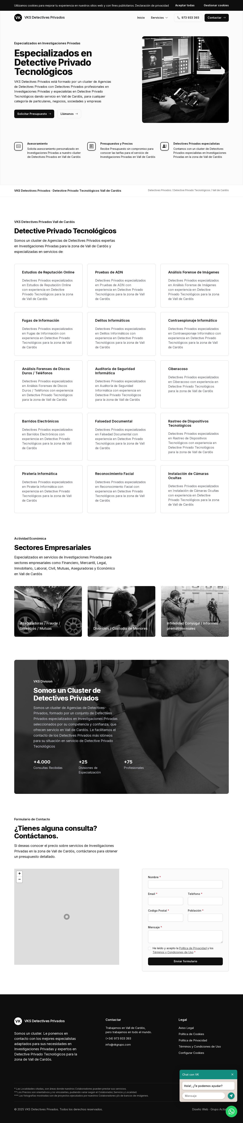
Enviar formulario (185, 961)
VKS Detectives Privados (39, 18)
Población (196, 910)
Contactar (217, 17)
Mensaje (155, 927)
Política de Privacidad (193, 948)
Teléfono (195, 893)
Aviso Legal (186, 1028)
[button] (66, 916)
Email (152, 893)
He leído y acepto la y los (183, 950)
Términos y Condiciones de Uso (173, 952)
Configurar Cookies (191, 1053)
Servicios (159, 17)
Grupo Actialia (220, 1109)
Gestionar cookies (216, 5)
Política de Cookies (191, 1034)
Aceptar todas (185, 5)
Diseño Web (200, 1109)
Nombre (154, 877)
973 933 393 (188, 17)
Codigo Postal (158, 910)
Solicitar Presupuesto (34, 113)
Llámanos (69, 113)
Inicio (141, 17)
